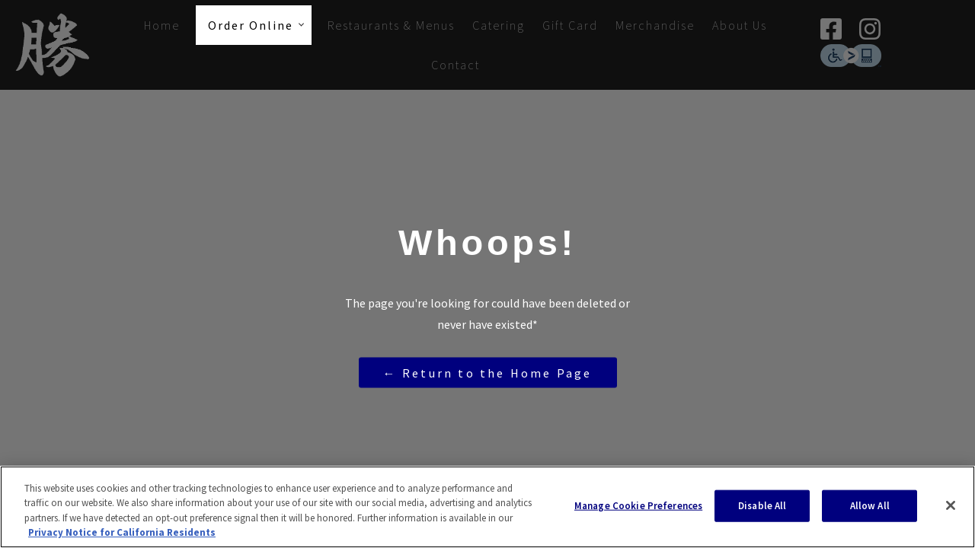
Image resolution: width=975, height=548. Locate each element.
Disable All (762, 505)
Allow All (870, 505)
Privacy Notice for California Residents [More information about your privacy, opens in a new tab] (122, 532)
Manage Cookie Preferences (638, 505)
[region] (487, 507)
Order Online (250, 25)
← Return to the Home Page (488, 372)
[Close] (950, 505)
